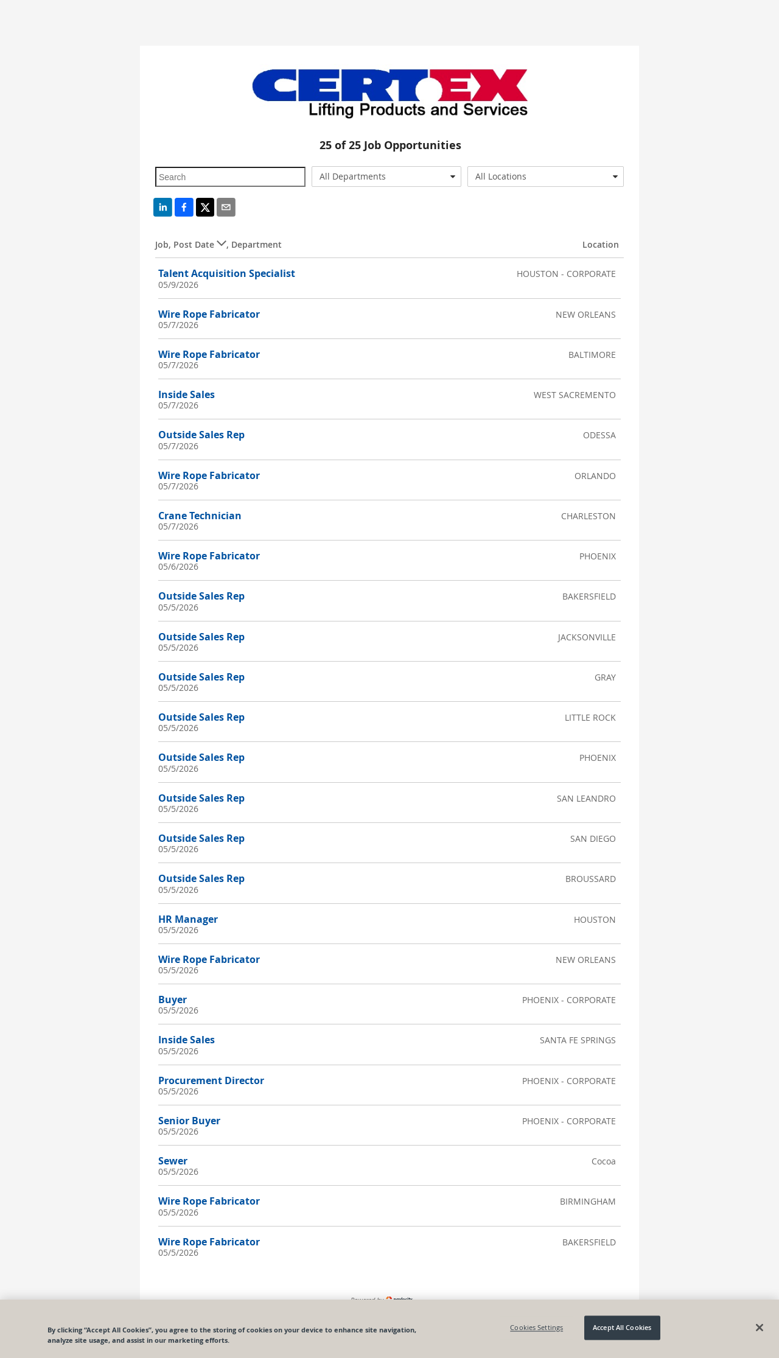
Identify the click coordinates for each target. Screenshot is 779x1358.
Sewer (172, 1160)
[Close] (759, 1333)
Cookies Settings (536, 1333)
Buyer (172, 999)
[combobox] (387, 176)
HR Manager (188, 919)
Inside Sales (186, 394)
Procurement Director (211, 1080)
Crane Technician (200, 515)
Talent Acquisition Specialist (226, 273)
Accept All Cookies (622, 1333)
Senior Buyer (189, 1120)
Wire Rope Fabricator (209, 314)
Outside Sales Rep (201, 434)
